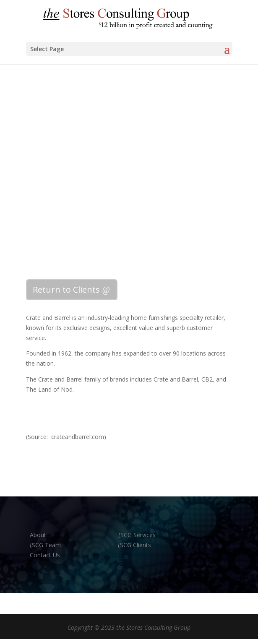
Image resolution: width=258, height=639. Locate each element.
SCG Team (45, 545)
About (39, 535)
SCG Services (137, 535)
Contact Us (45, 555)
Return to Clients (66, 289)
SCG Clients (134, 545)
